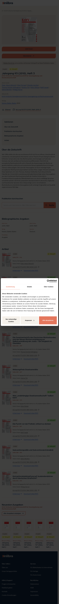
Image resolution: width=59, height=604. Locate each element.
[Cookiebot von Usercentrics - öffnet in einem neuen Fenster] (48, 281)
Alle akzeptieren (47, 320)
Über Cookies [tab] (48, 287)
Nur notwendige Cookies (11, 320)
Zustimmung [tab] (10, 287)
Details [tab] (29, 287)
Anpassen (29, 320)
